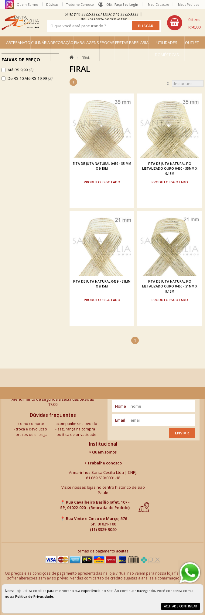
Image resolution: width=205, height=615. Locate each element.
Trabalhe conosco (103, 463)
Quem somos (103, 452)
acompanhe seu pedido (76, 423)
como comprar (31, 423)
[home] (20, 22)
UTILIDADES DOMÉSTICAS (167, 48)
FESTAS (121, 42)
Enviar (182, 433)
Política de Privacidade (34, 596)
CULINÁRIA (40, 42)
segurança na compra (76, 428)
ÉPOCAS (107, 42)
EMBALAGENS (86, 42)
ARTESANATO (18, 42)
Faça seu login (126, 4)
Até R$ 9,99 (20, 70)
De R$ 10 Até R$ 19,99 (30, 78)
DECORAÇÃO (61, 42)
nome (120, 406)
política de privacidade (76, 434)
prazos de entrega (31, 434)
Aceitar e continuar (180, 606)
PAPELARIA (139, 42)
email (120, 420)
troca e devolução (31, 428)
